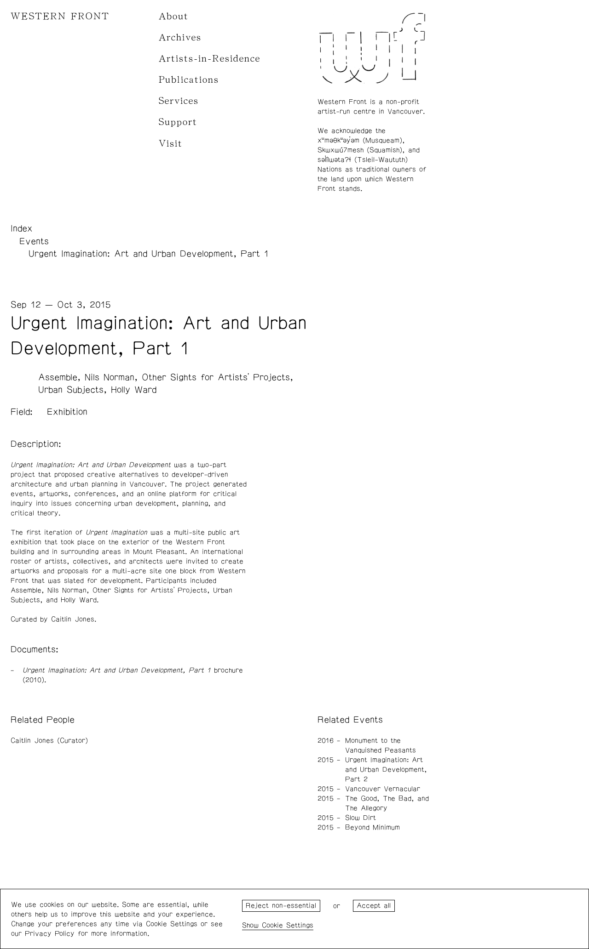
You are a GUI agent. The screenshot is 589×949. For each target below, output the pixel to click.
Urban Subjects (71, 389)
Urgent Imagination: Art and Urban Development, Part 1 (149, 253)
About (174, 16)
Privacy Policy (50, 933)
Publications (189, 80)
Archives (180, 37)
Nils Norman (109, 377)
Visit (171, 143)
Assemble (57, 377)
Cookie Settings (287, 925)
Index (22, 228)
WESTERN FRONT (60, 16)
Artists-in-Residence (209, 58)
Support (178, 122)
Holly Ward (133, 389)
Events (34, 241)
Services (179, 101)
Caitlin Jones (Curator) (49, 740)
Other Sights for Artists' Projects (216, 377)
